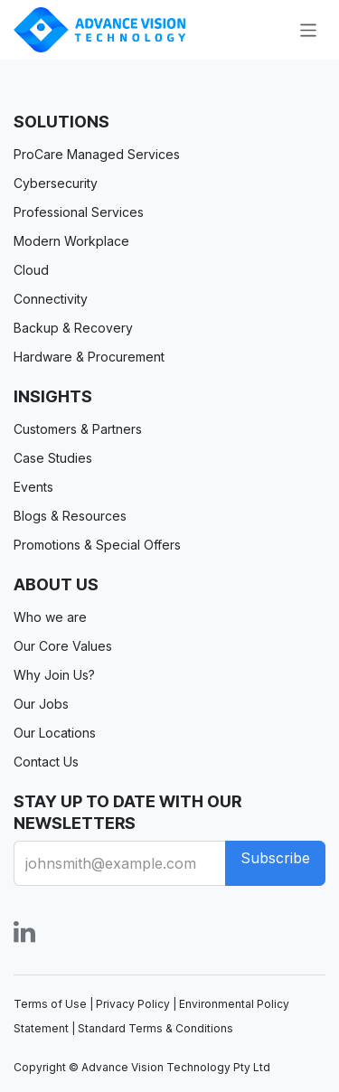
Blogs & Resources (70, 515)
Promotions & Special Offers (97, 544)
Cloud (31, 270)
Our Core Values (63, 646)
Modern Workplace (71, 241)
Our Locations (55, 732)
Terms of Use (50, 1004)
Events (33, 486)
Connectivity (51, 298)
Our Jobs (41, 703)
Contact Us (46, 761)
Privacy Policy (133, 1004)
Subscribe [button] (275, 858)
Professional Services (79, 212)
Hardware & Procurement (89, 356)
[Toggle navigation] (308, 29)
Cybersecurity (56, 183)
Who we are (50, 617)
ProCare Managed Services (97, 154)
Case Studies (53, 458)
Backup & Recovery (73, 327)
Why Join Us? (54, 674)
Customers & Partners (78, 429)
